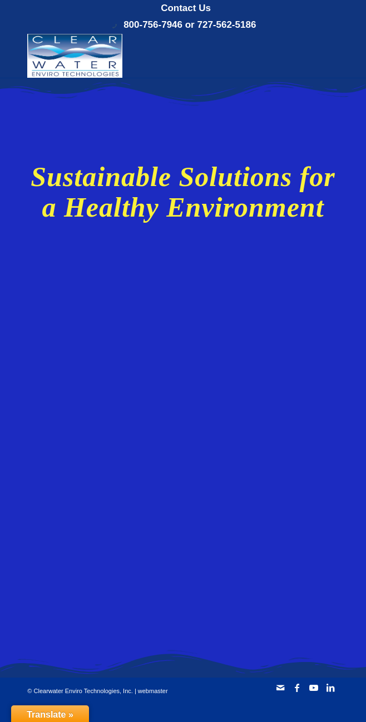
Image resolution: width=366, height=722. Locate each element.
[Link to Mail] (280, 687)
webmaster (153, 691)
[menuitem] (185, 8)
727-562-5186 (226, 24)
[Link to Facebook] (297, 687)
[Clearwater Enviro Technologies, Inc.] (151, 55)
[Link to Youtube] (313, 687)
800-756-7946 (152, 24)
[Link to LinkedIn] (330, 687)
